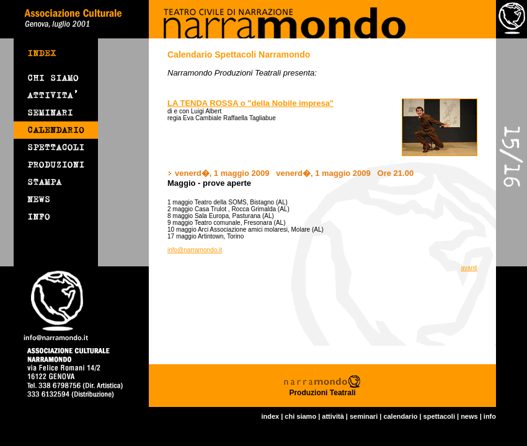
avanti (469, 268)
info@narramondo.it (194, 250)
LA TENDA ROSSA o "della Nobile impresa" (250, 103)
